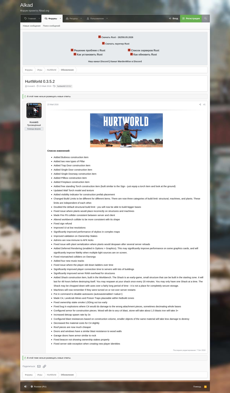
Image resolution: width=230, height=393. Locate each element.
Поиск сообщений (51, 26)
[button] (39, 18)
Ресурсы (74, 18)
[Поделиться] (200, 104)
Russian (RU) (38, 386)
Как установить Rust (89, 54)
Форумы (53, 18)
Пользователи (97, 18)
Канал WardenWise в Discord (126, 61)
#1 (204, 104)
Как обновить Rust (145, 54)
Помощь (197, 386)
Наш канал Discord (98, 61)
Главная (32, 18)
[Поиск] (205, 18)
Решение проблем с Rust (89, 50)
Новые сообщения (32, 26)
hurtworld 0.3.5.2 (64, 86)
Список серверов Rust (145, 50)
